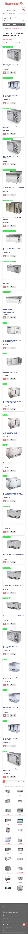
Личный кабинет (7, 927)
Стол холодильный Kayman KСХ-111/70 (11, 647)
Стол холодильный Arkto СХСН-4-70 (13, 615)
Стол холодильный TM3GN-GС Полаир (12, 249)
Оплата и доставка (7, 910)
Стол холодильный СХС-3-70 (11, 279)
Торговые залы (7, 921)
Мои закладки (6, 928)
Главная (5, 17)
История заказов (7, 930)
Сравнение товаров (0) (8, 39)
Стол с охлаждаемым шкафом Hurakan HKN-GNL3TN (12, 463)
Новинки (5, 918)
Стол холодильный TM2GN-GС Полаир (12, 218)
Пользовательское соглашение (11, 912)
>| (6, 783)
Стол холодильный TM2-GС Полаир (13, 187)
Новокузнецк (11, 8)
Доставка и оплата (15, 18)
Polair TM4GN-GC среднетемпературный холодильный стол (10, 311)
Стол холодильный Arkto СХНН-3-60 (13, 524)
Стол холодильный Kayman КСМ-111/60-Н (11, 739)
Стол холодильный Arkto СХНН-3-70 (13, 554)
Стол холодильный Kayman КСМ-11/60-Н (11, 677)
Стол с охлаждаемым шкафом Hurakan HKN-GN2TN (12, 341)
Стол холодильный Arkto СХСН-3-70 (13, 585)
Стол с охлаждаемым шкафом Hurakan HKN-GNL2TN (12, 402)
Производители (14, 17)
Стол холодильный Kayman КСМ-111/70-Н (11, 96)
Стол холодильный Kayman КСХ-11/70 (11, 157)
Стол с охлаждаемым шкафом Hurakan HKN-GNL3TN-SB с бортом (13, 494)
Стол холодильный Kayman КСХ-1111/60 (11, 769)
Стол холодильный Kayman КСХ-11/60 (11, 126)
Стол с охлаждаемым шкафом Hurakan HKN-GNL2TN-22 (12, 432)
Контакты (6, 20)
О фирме (6, 18)
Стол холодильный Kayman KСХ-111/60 (11, 65)
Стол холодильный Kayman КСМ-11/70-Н (11, 708)
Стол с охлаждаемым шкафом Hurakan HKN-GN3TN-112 (12, 371)
